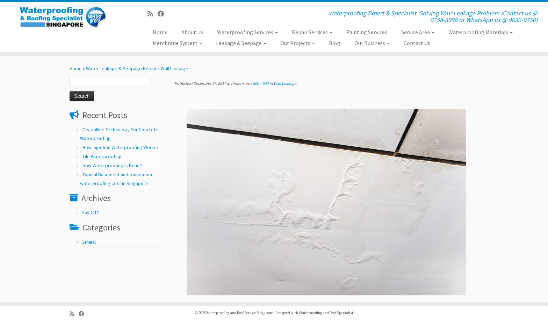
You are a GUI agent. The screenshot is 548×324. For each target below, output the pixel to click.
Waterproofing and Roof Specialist (326, 312)
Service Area (417, 32)
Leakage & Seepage (241, 42)
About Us (192, 32)
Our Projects (297, 42)
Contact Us (417, 42)
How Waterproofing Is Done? (112, 165)
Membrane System (177, 42)
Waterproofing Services (247, 32)
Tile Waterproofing (102, 156)
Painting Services (366, 32)
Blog (334, 42)
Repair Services (312, 32)
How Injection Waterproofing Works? (120, 147)
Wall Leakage (174, 68)
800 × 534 (260, 83)
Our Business (372, 42)
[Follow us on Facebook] (163, 14)
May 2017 (90, 213)
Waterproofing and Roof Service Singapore (239, 312)
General (88, 242)
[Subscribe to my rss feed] (152, 14)
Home (160, 32)
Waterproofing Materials (480, 32)
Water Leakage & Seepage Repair (121, 68)
